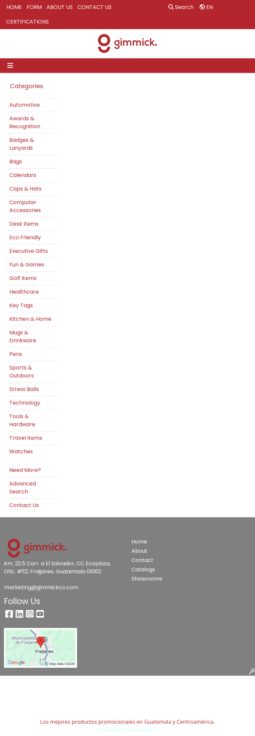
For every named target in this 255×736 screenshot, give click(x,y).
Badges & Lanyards (21, 144)
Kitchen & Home (30, 319)
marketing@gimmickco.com (41, 587)
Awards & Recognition (24, 122)
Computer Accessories (25, 206)
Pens (15, 354)
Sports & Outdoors (21, 371)
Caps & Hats (25, 189)
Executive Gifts (28, 251)
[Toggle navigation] (10, 65)
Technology (24, 403)
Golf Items (23, 278)
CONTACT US (94, 7)
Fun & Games (26, 264)
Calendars (22, 175)
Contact (142, 560)
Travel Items (25, 438)
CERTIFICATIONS (27, 22)
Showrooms (143, 579)
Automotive (24, 105)
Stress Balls (24, 389)
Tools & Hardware (22, 420)
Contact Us (24, 505)
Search (181, 7)
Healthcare (24, 292)
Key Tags (21, 305)
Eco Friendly (25, 237)
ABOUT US (59, 7)
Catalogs (143, 569)
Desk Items (24, 224)
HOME (14, 7)
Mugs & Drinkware (22, 336)
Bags (15, 161)
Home (139, 541)
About (139, 551)
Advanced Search (22, 487)
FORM (34, 7)
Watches (21, 451)
